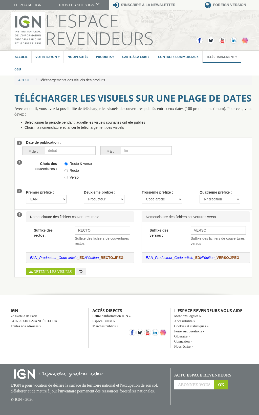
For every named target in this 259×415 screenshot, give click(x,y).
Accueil (21, 57)
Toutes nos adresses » (26, 326)
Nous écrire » (183, 346)
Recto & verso (78, 164)
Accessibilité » (184, 321)
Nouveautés (78, 57)
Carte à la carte (136, 57)
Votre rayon (47, 57)
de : (32, 151)
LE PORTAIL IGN (27, 5)
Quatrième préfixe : (216, 192)
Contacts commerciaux (178, 57)
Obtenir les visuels (52, 271)
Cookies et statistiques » (191, 326)
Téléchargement (221, 57)
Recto (71, 170)
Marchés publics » (105, 326)
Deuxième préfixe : (100, 192)
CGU (17, 69)
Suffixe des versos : (158, 232)
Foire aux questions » (189, 331)
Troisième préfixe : (157, 192)
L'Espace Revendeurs (99, 29)
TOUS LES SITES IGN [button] (79, 5)
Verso (71, 177)
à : (110, 151)
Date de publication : (43, 142)
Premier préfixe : (40, 192)
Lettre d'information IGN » (111, 316)
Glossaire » (182, 336)
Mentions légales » (187, 316)
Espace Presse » (103, 321)
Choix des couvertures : (46, 166)
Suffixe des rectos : (43, 232)
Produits (105, 57)
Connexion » (183, 341)
